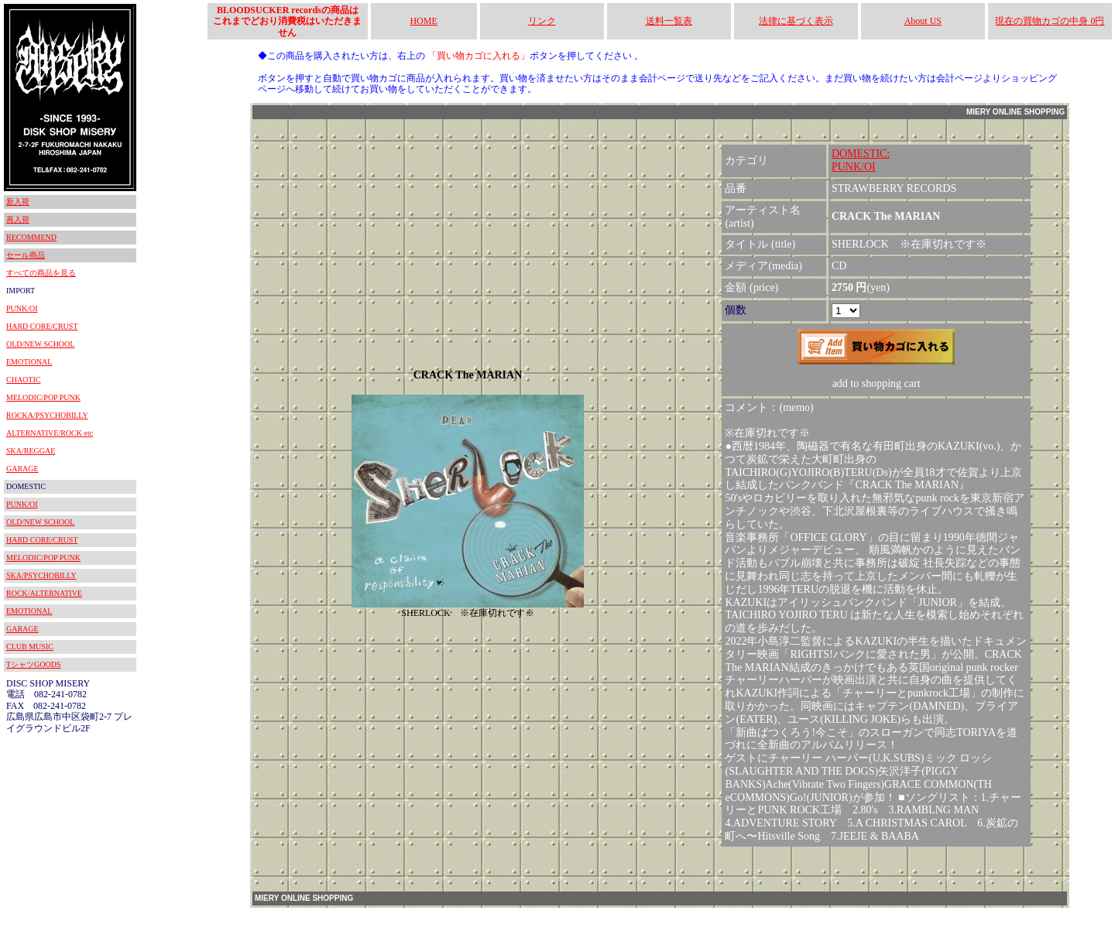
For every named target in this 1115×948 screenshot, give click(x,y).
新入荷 (17, 201)
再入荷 (17, 219)
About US (923, 20)
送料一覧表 (669, 20)
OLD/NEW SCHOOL (40, 344)
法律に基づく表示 (796, 20)
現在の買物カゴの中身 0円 (1049, 20)
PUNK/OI (22, 308)
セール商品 (25, 255)
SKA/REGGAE (30, 451)
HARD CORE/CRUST (42, 326)
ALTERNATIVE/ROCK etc (49, 433)
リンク (542, 20)
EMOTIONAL (29, 362)
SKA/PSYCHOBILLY (41, 575)
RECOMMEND (31, 237)
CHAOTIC (23, 379)
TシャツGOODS (33, 664)
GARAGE (22, 468)
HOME (423, 20)
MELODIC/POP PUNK (43, 397)
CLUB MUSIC (29, 646)
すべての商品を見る (41, 273)
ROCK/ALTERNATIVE (44, 593)
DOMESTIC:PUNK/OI (861, 160)
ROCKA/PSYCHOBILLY (47, 415)
